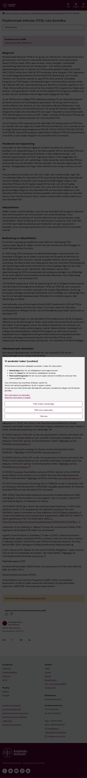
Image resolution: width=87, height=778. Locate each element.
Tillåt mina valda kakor (43, 410)
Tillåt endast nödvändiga (43, 404)
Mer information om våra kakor (17, 395)
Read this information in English (18, 397)
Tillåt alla (43, 416)
